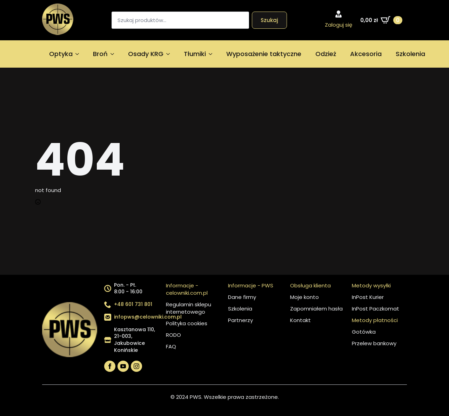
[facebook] (109, 366)
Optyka (61, 53)
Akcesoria (366, 53)
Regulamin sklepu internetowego (188, 308)
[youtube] (123, 366)
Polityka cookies (186, 323)
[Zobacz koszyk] (381, 20)
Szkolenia (410, 53)
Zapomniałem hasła (316, 308)
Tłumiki (195, 53)
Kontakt (300, 320)
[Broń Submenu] (114, 54)
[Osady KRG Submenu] (170, 54)
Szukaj (269, 20)
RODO (173, 335)
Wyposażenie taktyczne (263, 53)
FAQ (171, 346)
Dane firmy (242, 297)
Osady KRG (145, 53)
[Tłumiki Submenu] (212, 54)
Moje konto (304, 297)
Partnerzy (240, 320)
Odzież (325, 53)
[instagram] (136, 366)
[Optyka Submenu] (79, 54)
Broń (100, 53)
